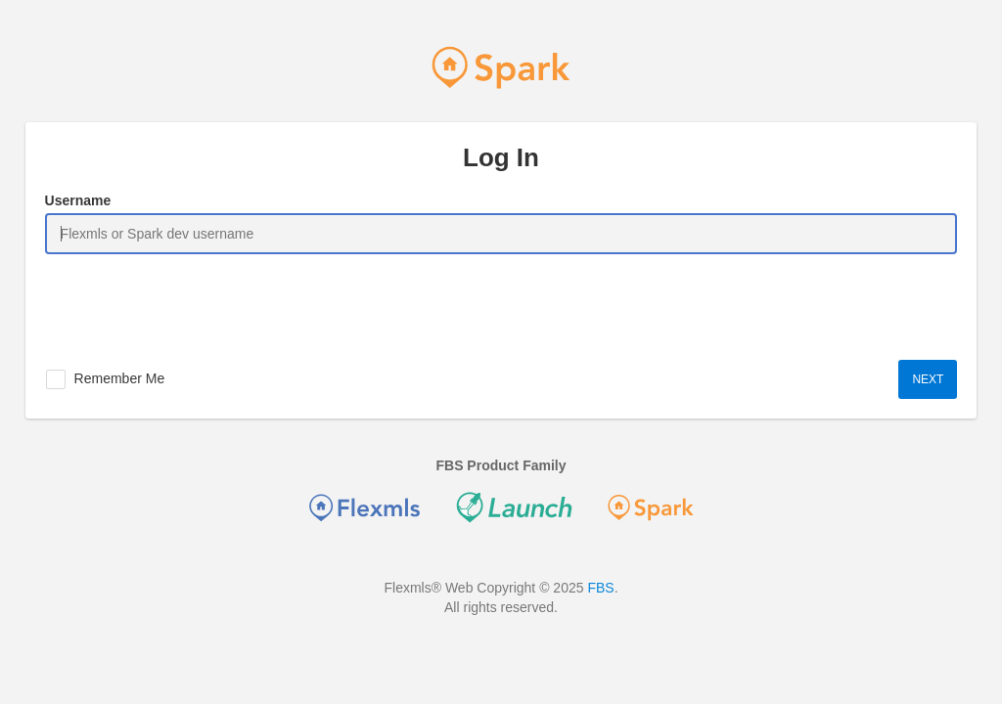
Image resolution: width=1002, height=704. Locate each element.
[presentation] (193, 302)
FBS (600, 587)
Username (78, 200)
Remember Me (119, 378)
